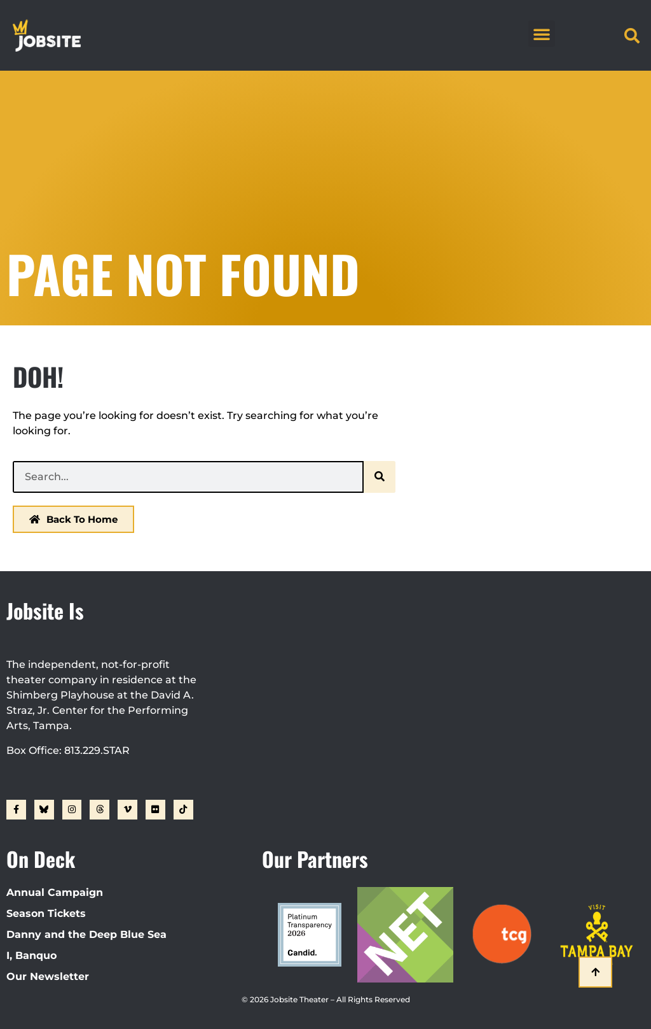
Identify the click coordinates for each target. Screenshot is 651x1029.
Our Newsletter (47, 976)
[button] (541, 33)
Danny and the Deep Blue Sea (86, 934)
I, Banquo (31, 955)
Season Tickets (46, 913)
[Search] (379, 477)
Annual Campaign (54, 892)
